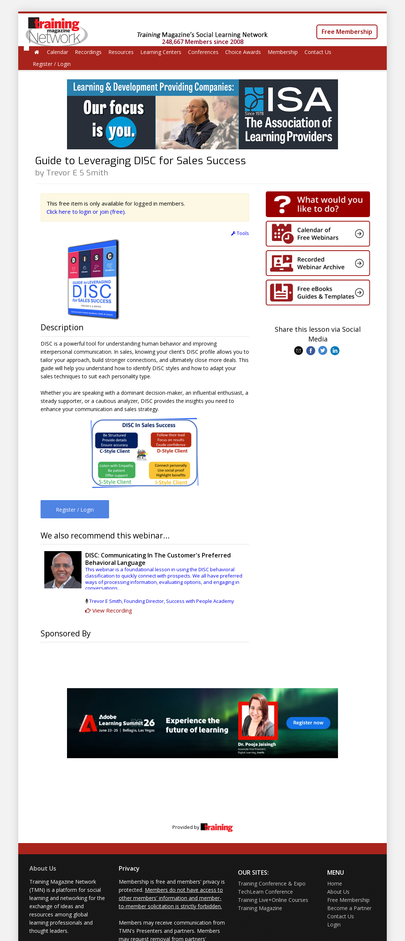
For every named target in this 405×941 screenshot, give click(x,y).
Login (334, 924)
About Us (42, 868)
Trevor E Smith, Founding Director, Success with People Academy (161, 601)
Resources (121, 51)
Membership (283, 51)
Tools (240, 233)
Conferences (203, 51)
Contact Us (317, 51)
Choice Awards (243, 51)
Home (334, 883)
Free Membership (347, 32)
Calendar (57, 51)
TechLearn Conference (265, 891)
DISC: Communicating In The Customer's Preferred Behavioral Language (158, 558)
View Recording (108, 610)
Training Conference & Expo (272, 883)
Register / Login (52, 63)
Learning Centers (160, 51)
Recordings (88, 51)
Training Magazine (260, 908)
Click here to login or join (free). (86, 211)
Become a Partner (349, 908)
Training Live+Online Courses (273, 899)
